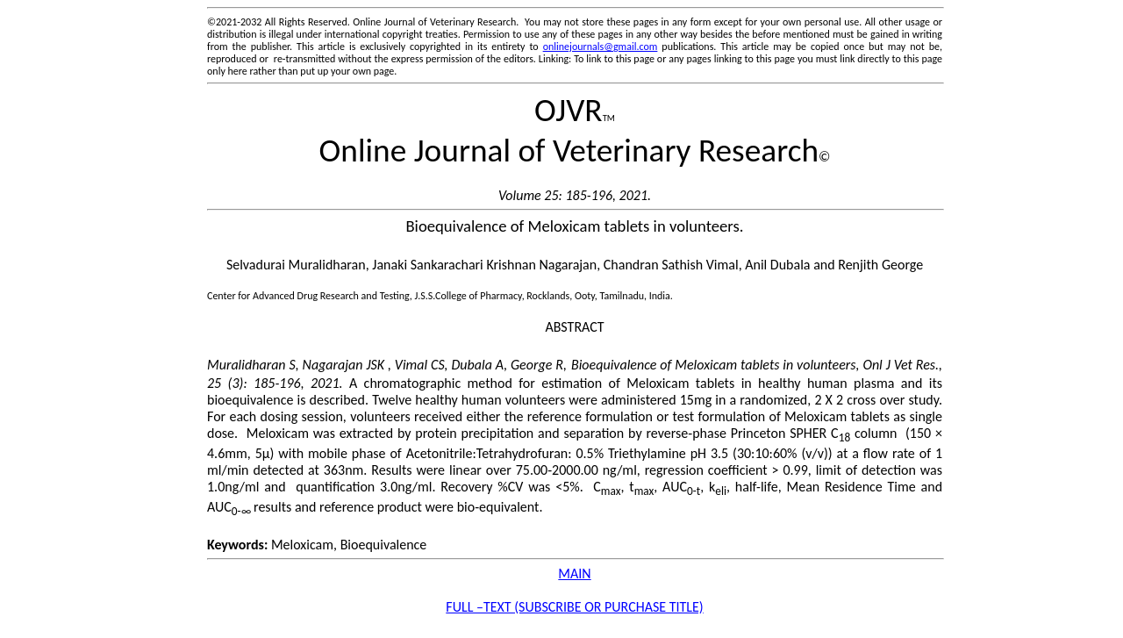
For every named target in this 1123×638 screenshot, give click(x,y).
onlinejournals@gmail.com (600, 46)
